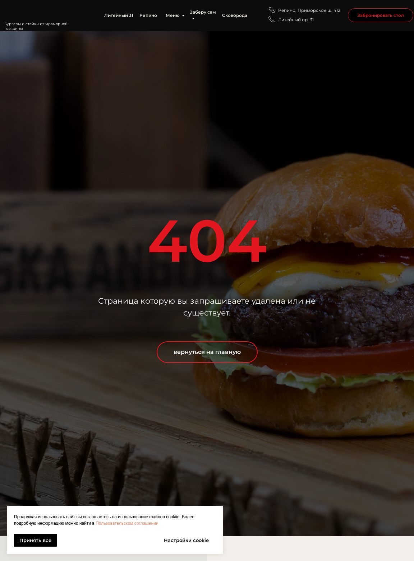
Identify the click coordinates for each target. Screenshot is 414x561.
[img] (44, 11)
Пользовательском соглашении (127, 523)
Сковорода (234, 15)
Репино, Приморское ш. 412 (309, 10)
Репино (148, 15)
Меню (173, 15)
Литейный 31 (118, 15)
